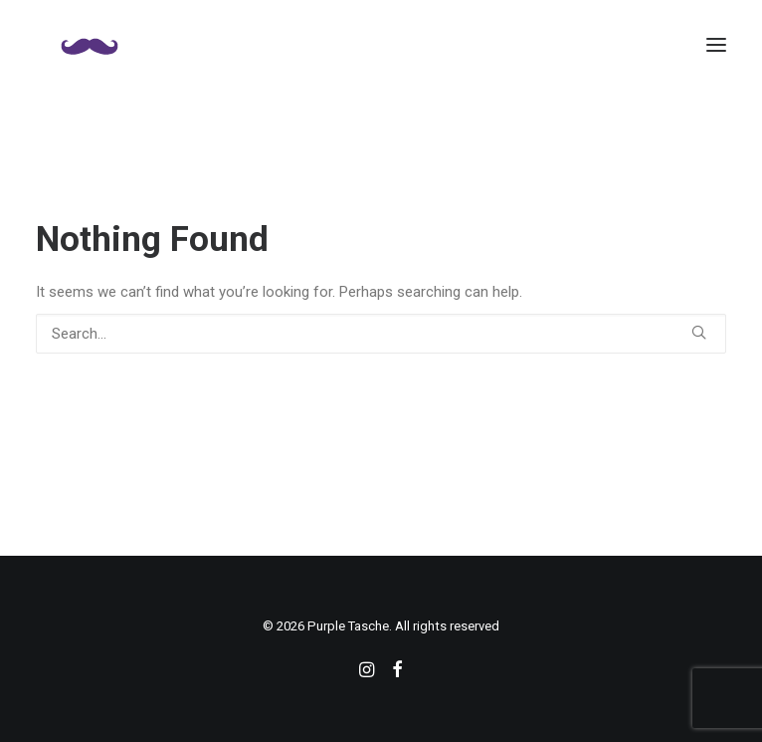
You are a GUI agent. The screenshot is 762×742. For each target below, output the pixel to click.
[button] (716, 44)
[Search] (381, 334)
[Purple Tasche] (89, 44)
